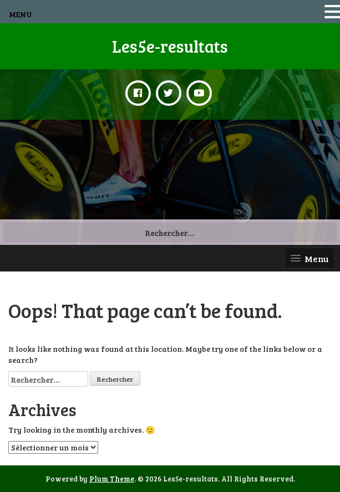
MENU (20, 14)
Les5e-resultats (170, 46)
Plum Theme (111, 479)
